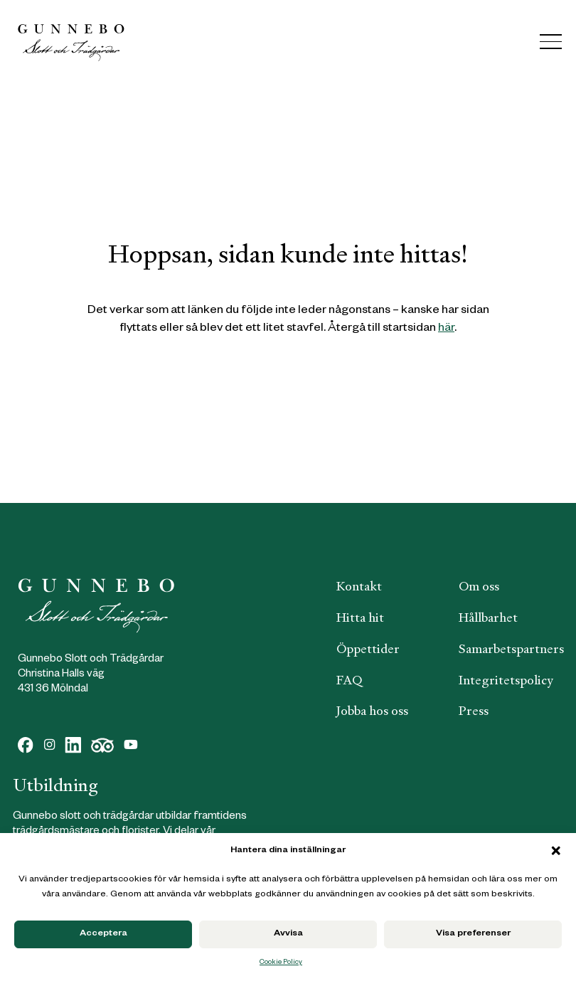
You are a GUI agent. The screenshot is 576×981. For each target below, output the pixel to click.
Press (474, 710)
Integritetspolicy (506, 680)
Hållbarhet (488, 617)
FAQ (349, 680)
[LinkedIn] (73, 745)
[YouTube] (131, 745)
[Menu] (551, 41)
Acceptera (103, 934)
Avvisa (288, 934)
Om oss (479, 586)
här (446, 329)
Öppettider (368, 649)
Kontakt (359, 586)
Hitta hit (360, 617)
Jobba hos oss (372, 710)
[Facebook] (25, 745)
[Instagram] (49, 745)
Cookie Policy (281, 963)
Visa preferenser (473, 934)
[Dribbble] (102, 745)
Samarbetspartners (511, 649)
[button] (556, 850)
